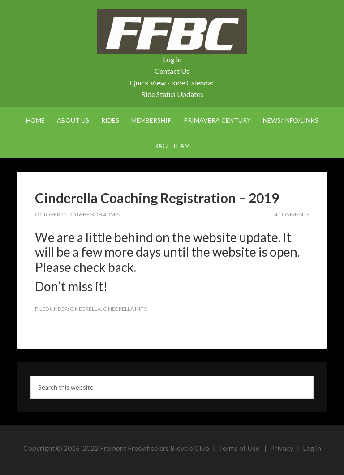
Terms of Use (239, 448)
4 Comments (291, 214)
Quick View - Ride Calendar (172, 82)
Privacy (281, 448)
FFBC (172, 31)
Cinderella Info (125, 308)
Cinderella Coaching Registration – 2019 (157, 198)
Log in (172, 59)
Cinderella (85, 308)
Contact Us (172, 71)
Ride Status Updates (172, 94)
